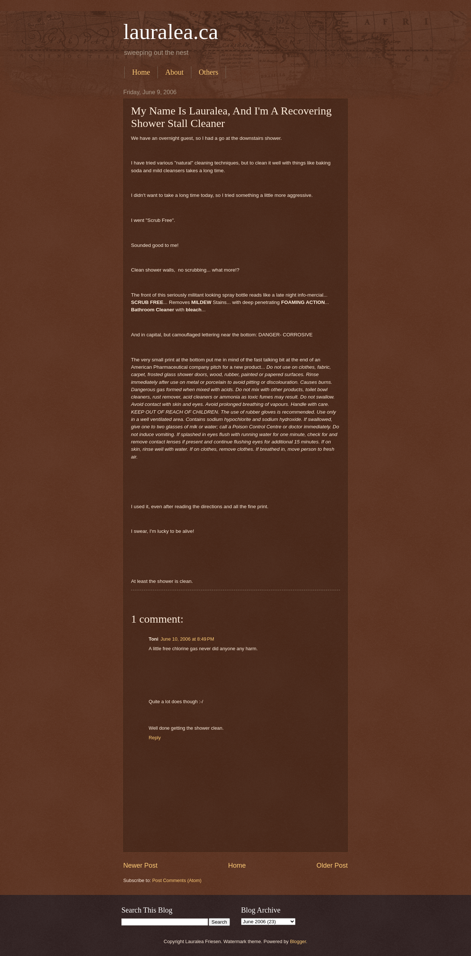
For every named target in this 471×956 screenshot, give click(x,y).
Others (208, 72)
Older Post (332, 865)
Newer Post (140, 865)
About (174, 72)
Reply (155, 737)
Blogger (298, 941)
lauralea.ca (170, 32)
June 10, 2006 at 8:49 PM (187, 639)
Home (141, 72)
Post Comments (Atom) (177, 880)
